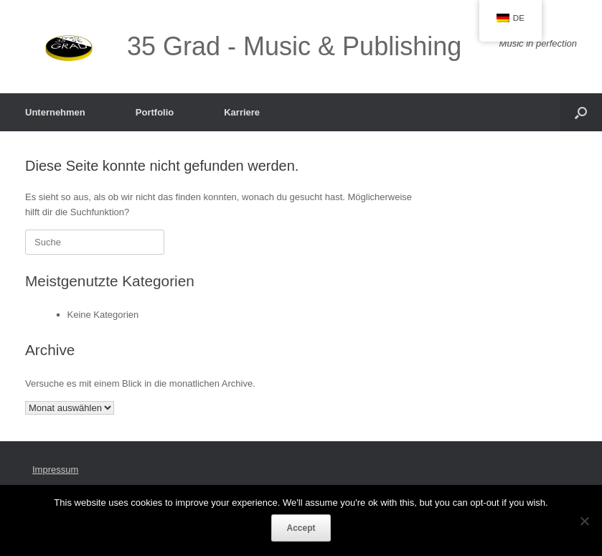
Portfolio (155, 112)
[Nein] (584, 521)
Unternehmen (55, 112)
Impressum (55, 469)
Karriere (242, 112)
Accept (300, 528)
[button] (581, 112)
